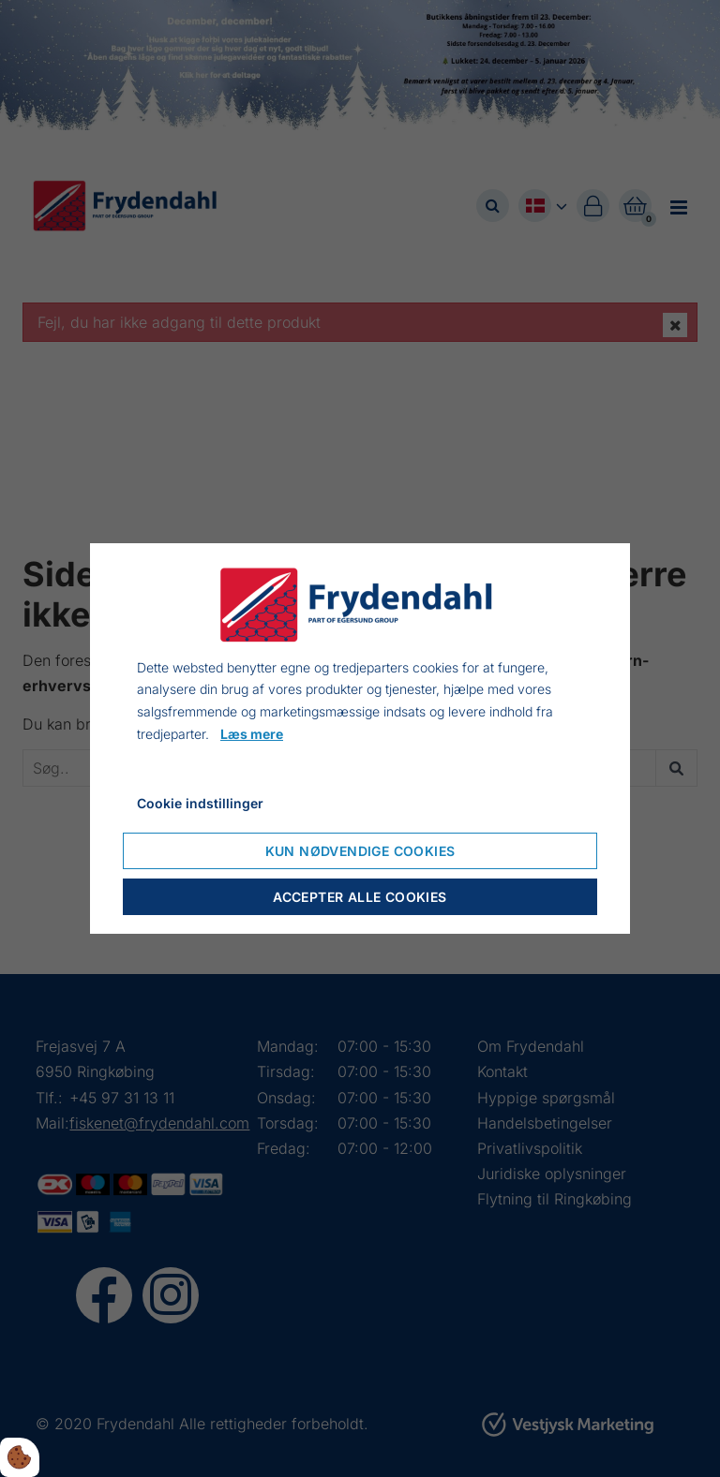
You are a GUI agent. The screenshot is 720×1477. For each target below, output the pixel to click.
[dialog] (360, 739)
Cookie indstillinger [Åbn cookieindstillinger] (200, 803)
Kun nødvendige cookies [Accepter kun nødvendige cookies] (360, 851)
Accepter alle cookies (359, 897)
